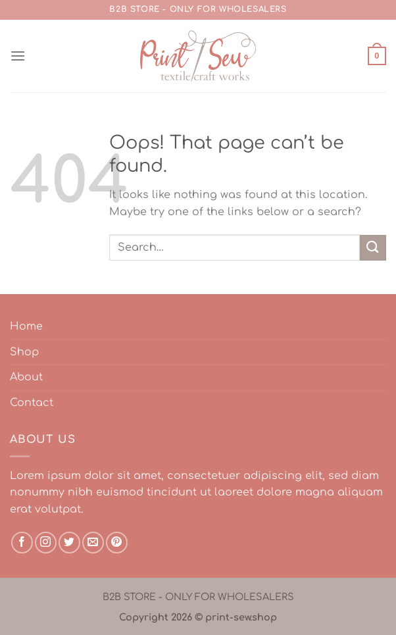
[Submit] (373, 248)
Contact (31, 403)
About (26, 377)
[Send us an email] (93, 542)
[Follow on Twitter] (69, 542)
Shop (24, 352)
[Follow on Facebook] (22, 542)
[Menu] (18, 55)
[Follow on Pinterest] (117, 542)
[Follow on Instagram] (46, 542)
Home (26, 326)
